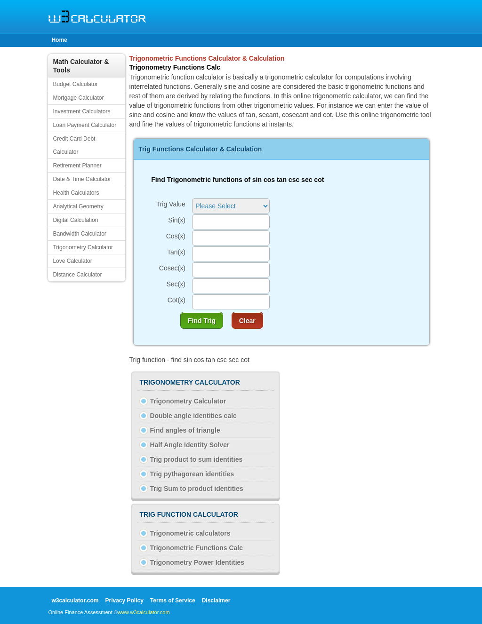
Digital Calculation (75, 220)
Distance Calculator (77, 274)
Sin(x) (176, 220)
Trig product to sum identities (196, 459)
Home (59, 40)
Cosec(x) (172, 268)
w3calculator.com (74, 600)
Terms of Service (172, 600)
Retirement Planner (77, 165)
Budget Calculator (75, 84)
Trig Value (170, 204)
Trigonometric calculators (190, 533)
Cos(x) (175, 236)
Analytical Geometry (78, 206)
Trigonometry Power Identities (197, 562)
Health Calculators (76, 193)
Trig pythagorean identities (192, 474)
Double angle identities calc (193, 415)
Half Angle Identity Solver (189, 445)
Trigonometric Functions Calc (196, 548)
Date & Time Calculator (82, 179)
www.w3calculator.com (144, 612)
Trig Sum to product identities (196, 488)
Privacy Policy (124, 600)
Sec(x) (175, 284)
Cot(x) (176, 300)
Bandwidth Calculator (79, 233)
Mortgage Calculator (78, 98)
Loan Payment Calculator (84, 125)
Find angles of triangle (185, 430)
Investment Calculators (81, 111)
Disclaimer (216, 600)
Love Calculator (72, 261)
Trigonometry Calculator (83, 247)
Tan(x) (176, 252)
